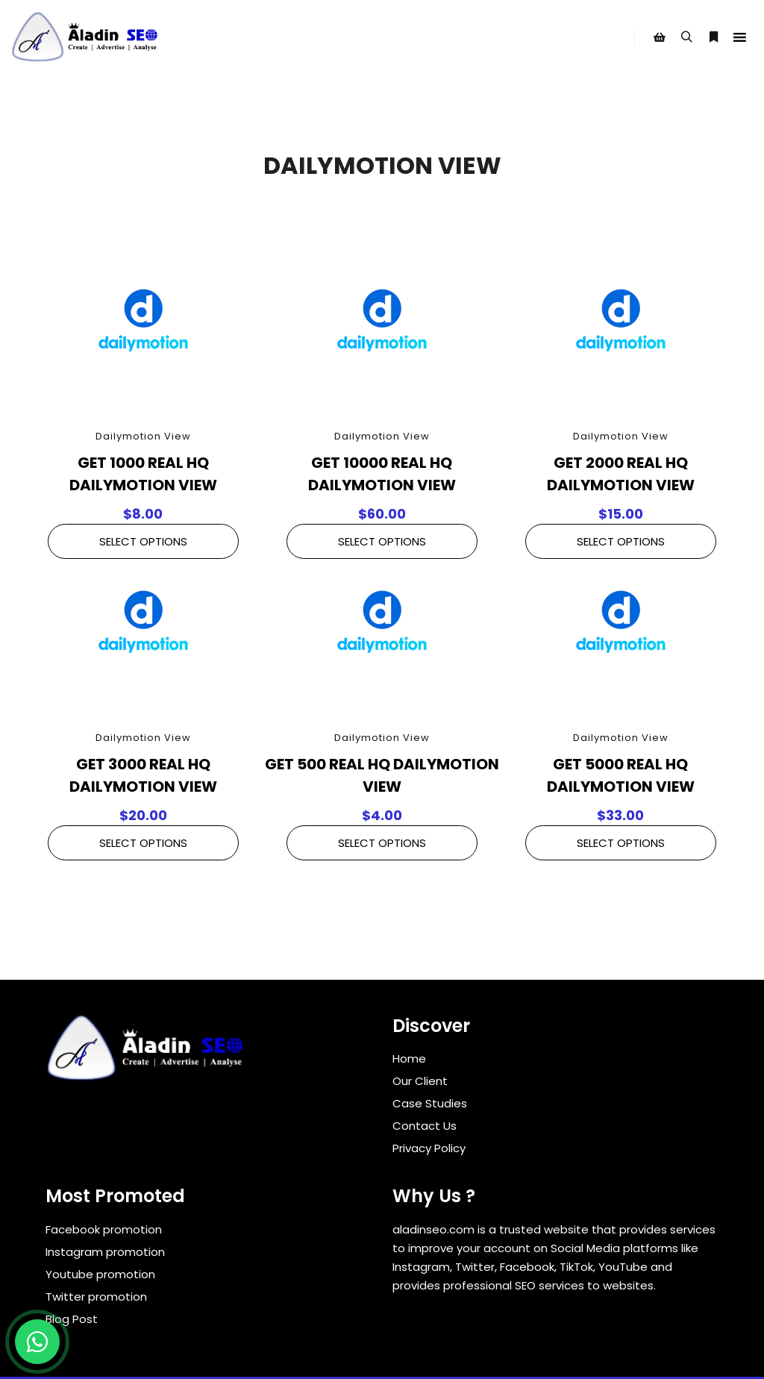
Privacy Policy (429, 1148)
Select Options (143, 541)
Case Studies (429, 1103)
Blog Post (72, 1319)
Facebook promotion (104, 1229)
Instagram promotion (105, 1252)
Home (409, 1058)
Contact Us (424, 1125)
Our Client (420, 1081)
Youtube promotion (100, 1274)
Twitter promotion (96, 1296)
